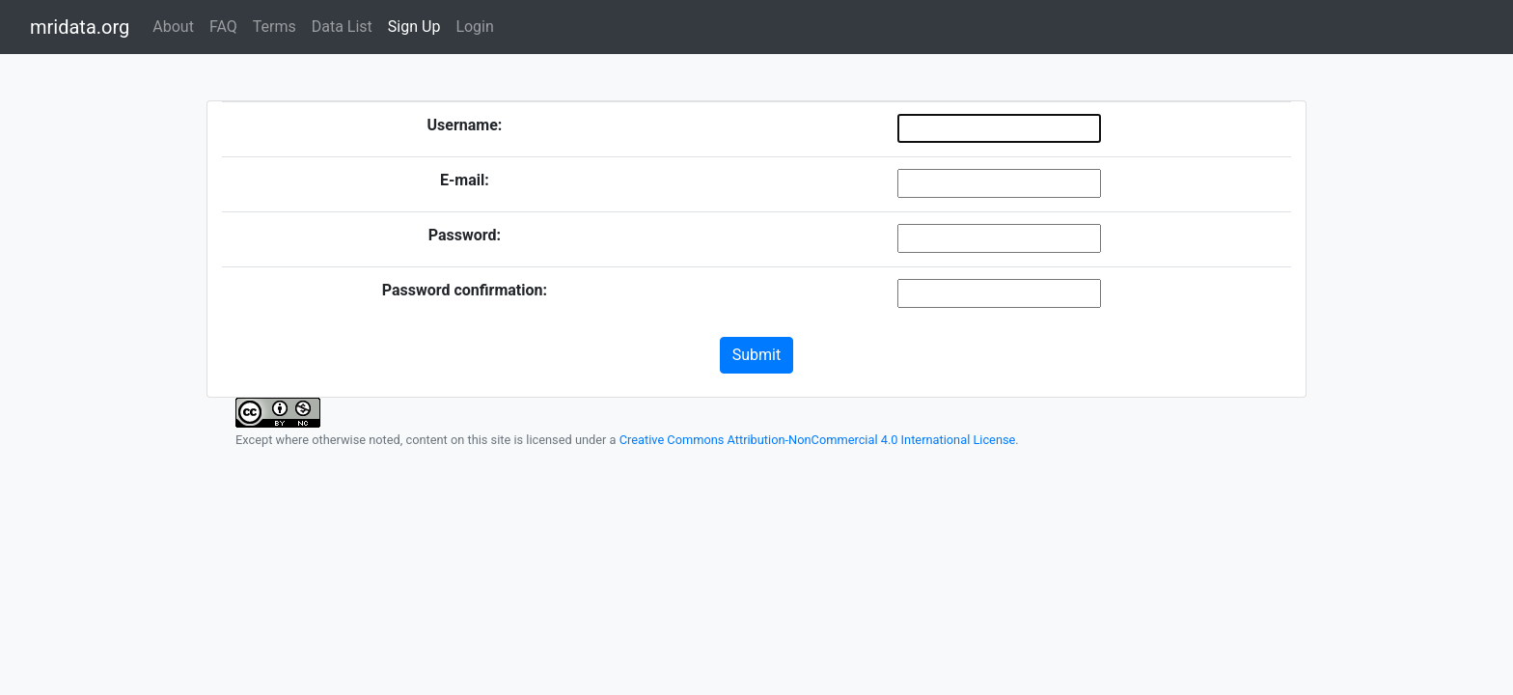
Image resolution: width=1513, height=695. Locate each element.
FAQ (223, 26)
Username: (464, 125)
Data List (342, 26)
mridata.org (79, 27)
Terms (274, 26)
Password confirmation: (464, 290)
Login (474, 26)
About (173, 26)
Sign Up (414, 26)
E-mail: (464, 180)
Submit (756, 355)
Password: (464, 235)
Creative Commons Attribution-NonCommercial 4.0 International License (817, 439)
